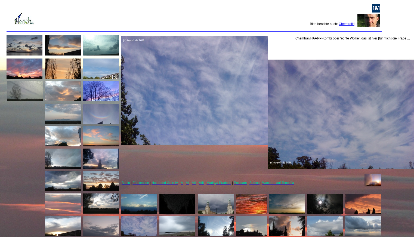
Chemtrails (346, 24)
